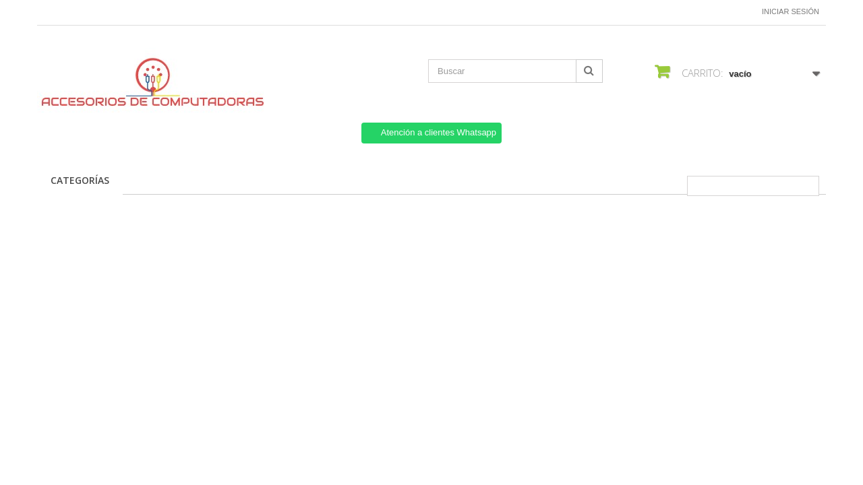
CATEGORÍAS (80, 180)
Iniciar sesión (790, 11)
